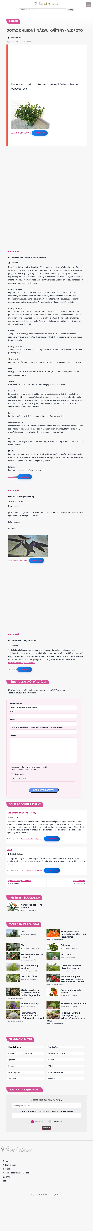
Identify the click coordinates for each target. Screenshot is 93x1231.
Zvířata (51, 1059)
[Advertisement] (47, 60)
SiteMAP (6, 1177)
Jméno (12, 711)
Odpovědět (39, 133)
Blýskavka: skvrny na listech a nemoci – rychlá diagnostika (31, 993)
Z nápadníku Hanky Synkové (20, 1053)
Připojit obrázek (17, 774)
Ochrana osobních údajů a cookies (17, 1173)
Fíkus (23, 945)
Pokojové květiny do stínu (29, 966)
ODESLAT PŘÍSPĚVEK (43, 790)
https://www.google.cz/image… (21, 662)
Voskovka (66, 954)
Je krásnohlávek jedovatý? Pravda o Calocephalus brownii (32, 1015)
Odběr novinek (9, 1165)
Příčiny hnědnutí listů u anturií (32, 955)
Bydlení (11, 1059)
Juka (9, 849)
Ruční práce (53, 1047)
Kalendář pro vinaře (56, 1053)
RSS (4, 1181)
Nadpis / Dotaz (16, 703)
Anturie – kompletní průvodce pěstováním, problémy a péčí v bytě (72, 979)
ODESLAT (46, 1128)
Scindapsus (66, 945)
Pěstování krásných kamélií (71, 991)
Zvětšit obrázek (20, 132)
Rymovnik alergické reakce (19, 880)
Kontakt (51, 1078)
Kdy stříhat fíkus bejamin (73, 1003)
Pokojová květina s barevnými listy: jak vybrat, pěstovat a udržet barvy (66, 1017)
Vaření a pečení (14, 1072)
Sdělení (13, 735)
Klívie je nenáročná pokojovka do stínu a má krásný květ (73, 934)
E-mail (12, 719)
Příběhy (51, 1066)
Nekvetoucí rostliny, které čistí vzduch (71, 966)
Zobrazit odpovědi (27, 839)
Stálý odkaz (12, 477)
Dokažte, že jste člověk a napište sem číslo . (36, 727)
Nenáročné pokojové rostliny (21, 812)
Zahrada (11, 1066)
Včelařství (12, 1078)
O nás (5, 1161)
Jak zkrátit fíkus (29, 976)
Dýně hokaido (79, 880)
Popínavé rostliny (30, 1003)
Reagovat (24, 477)
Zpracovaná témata (56, 1072)
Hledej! (70, 10)
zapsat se (38, 1121)
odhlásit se (57, 1121)
